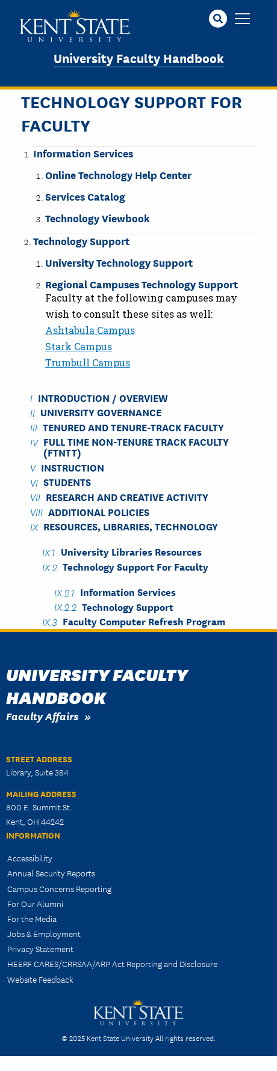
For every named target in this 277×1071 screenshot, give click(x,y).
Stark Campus (78, 346)
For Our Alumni (35, 903)
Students (67, 482)
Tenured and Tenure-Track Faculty (133, 426)
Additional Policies (98, 511)
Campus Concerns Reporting (59, 888)
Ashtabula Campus (90, 330)
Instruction (72, 467)
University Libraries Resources (131, 551)
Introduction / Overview (103, 397)
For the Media (32, 918)
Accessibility (29, 857)
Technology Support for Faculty (135, 566)
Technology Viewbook (97, 217)
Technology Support (81, 240)
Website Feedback (40, 979)
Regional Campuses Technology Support (141, 283)
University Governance (100, 412)
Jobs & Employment (44, 933)
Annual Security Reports (51, 872)
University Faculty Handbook (139, 57)
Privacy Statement (40, 948)
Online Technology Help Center (118, 174)
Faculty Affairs (42, 715)
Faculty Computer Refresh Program (144, 621)
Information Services (83, 152)
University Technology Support (119, 262)
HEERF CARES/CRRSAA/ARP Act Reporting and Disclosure (112, 963)
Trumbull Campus (87, 362)
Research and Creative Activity (127, 496)
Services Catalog (85, 196)
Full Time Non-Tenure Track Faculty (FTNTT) (136, 447)
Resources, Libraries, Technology (130, 526)
